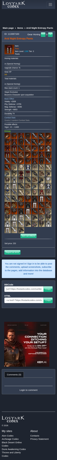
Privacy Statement (39, 439)
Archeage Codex (10, 439)
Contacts (34, 435)
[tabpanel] (28, 386)
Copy (48, 289)
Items (20, 28)
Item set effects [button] (28, 236)
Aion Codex (8, 435)
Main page (8, 28)
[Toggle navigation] (50, 4)
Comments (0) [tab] (14, 374)
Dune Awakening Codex (14, 449)
